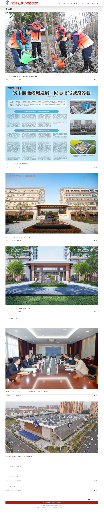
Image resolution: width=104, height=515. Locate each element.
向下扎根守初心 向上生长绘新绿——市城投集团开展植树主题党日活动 (21, 76)
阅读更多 (95, 79)
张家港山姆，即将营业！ (11, 486)
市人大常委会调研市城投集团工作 (13, 466)
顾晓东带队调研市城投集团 (11, 476)
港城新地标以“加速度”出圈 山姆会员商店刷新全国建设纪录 (18, 456)
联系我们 (54, 502)
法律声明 (59, 502)
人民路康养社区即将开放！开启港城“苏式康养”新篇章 (17, 308)
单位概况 (49, 502)
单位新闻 (19, 79)
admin (9, 79)
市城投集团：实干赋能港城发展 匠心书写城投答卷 (16, 163)
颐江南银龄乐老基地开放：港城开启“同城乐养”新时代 (17, 237)
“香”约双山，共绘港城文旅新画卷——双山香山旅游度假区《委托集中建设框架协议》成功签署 (26, 391)
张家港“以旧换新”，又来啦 (11, 318)
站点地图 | (45, 502)
